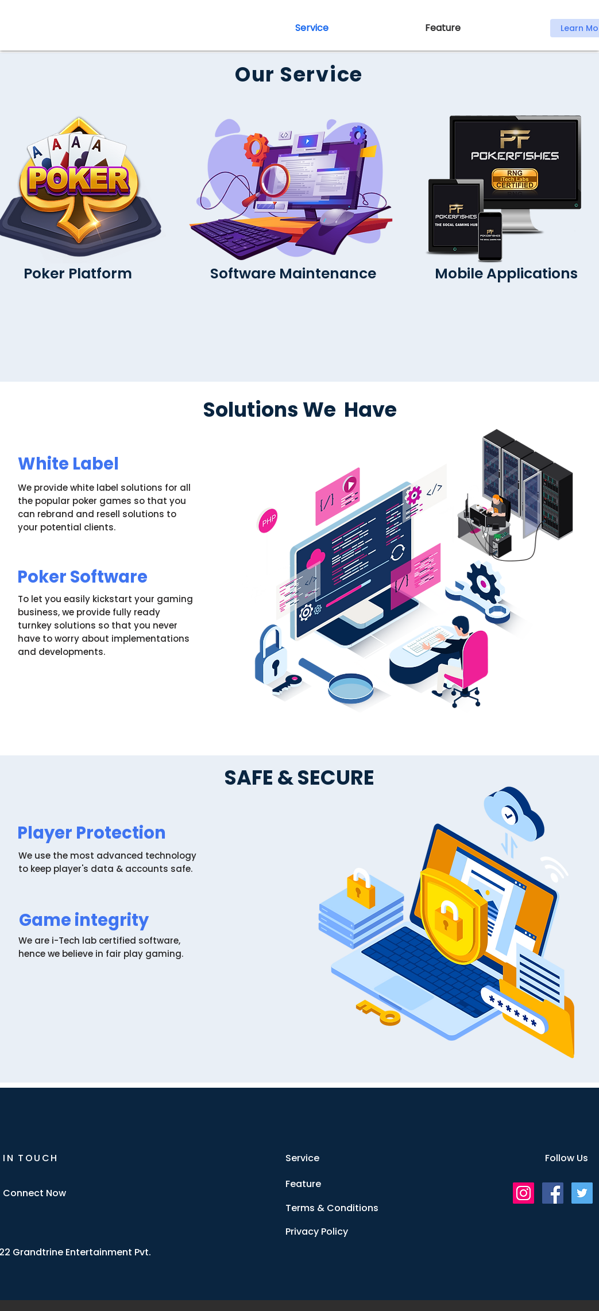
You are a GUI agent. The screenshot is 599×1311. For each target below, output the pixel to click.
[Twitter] (582, 1193)
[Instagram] (523, 1193)
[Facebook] (552, 1193)
